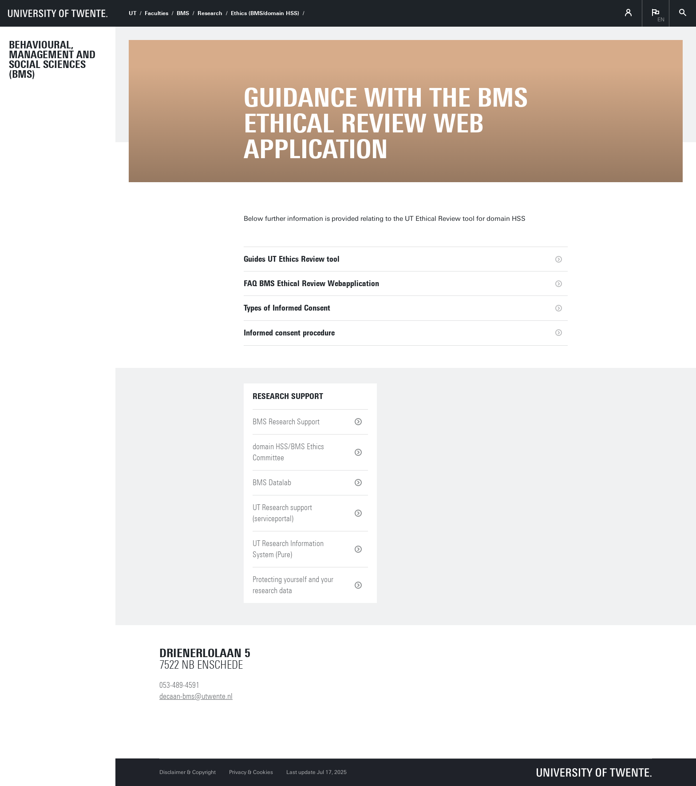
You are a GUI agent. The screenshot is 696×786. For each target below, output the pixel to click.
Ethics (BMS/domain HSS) (265, 13)
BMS (183, 13)
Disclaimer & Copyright (187, 772)
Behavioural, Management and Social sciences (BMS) (52, 59)
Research (210, 13)
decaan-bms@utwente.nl (196, 696)
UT (132, 13)
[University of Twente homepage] (57, 13)
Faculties (156, 13)
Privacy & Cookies (251, 772)
